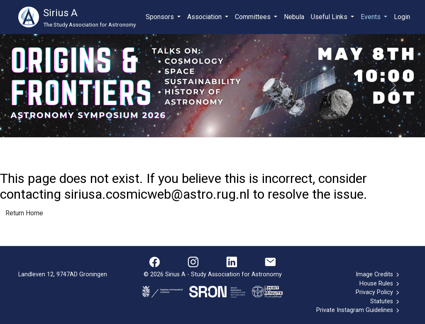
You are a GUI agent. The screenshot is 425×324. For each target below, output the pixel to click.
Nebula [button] (294, 17)
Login (402, 17)
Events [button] (371, 17)
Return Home (24, 213)
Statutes (385, 301)
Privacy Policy (378, 292)
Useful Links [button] (330, 17)
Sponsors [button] (161, 17)
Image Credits (378, 274)
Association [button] (205, 17)
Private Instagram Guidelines (358, 310)
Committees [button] (253, 17)
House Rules (380, 283)
